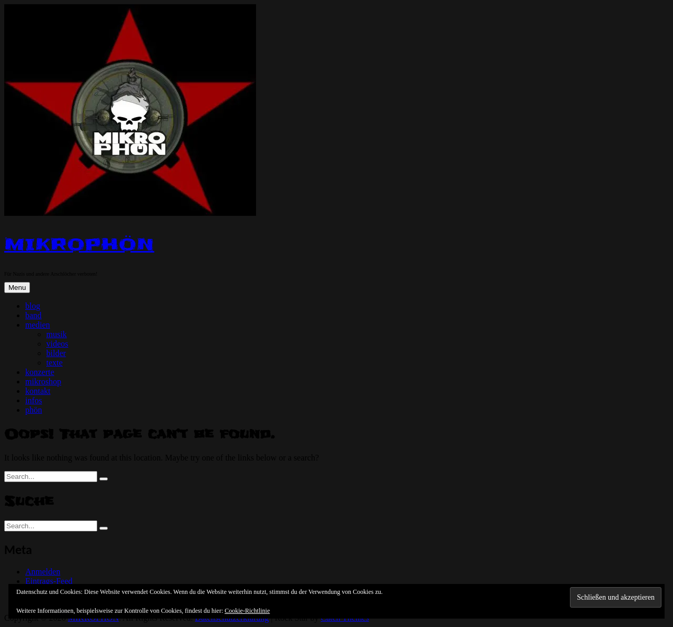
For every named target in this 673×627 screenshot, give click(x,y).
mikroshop (43, 381)
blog (32, 305)
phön (33, 409)
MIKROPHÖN (79, 244)
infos (33, 400)
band (33, 315)
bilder (56, 353)
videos (57, 343)
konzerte (39, 372)
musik (56, 334)
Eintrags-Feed (49, 581)
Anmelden (42, 571)
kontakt (37, 390)
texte (54, 362)
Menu (17, 287)
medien (37, 324)
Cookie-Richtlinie (247, 610)
